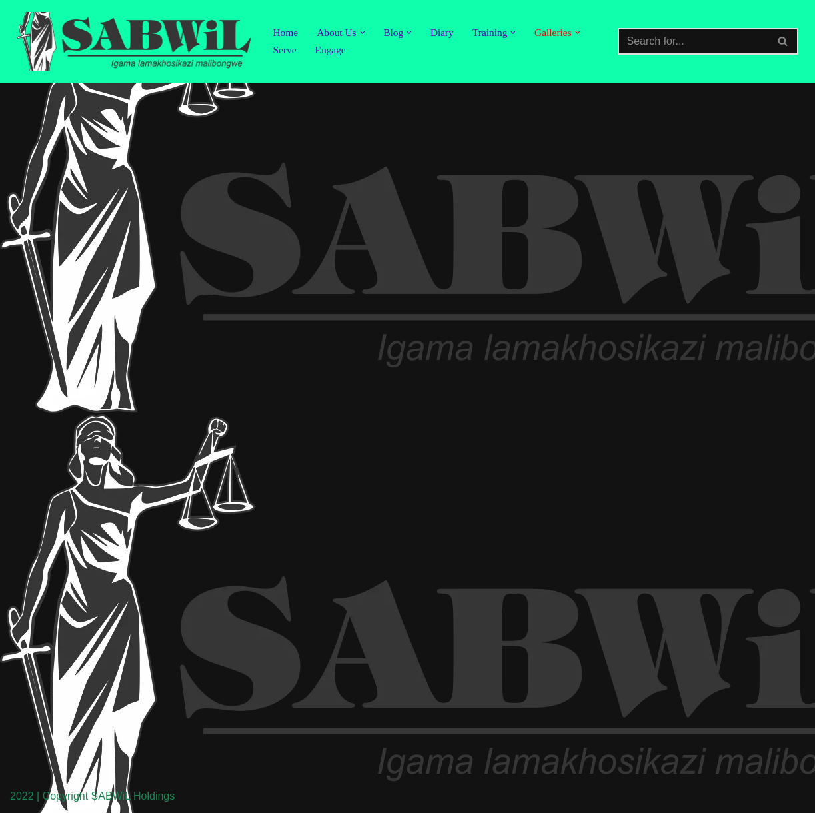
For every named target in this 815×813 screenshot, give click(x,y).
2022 (22, 796)
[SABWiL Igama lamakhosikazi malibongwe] (134, 41)
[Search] (693, 41)
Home (286, 32)
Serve (285, 50)
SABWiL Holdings (133, 796)
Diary (446, 32)
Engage (332, 50)
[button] (364, 32)
